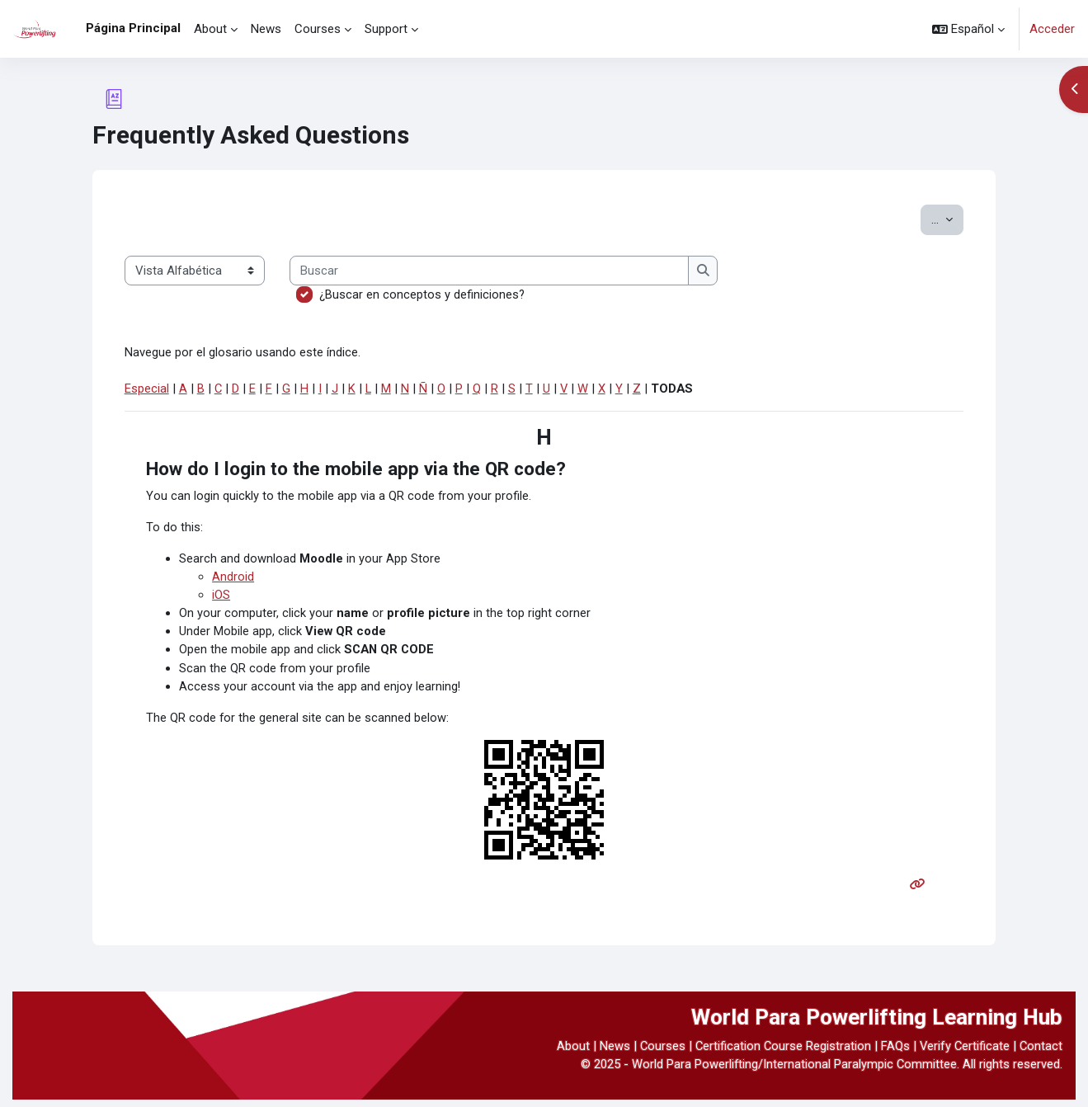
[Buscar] (490, 271)
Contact (1040, 1052)
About (568, 1052)
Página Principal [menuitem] (133, 28)
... (947, 218)
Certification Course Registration (780, 1052)
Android (233, 579)
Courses (658, 1052)
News (610, 1052)
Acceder (1052, 28)
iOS (221, 598)
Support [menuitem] (386, 28)
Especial (147, 389)
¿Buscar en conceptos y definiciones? (422, 294)
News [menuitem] (266, 28)
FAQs (892, 1052)
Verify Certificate (963, 1052)
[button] (968, 29)
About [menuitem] (210, 28)
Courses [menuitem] (317, 28)
